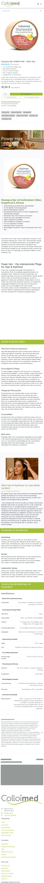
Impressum (4, 844)
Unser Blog (4, 825)
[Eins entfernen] (2, 94)
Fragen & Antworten (7, 830)
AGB (2, 849)
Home (3, 822)
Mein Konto (4, 868)
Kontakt (3, 854)
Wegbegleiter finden (7, 832)
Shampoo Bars (5, 10)
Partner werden (6, 835)
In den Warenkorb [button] (26, 94)
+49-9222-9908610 (10, 815)
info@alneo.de (8, 813)
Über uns (4, 878)
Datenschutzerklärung (8, 846)
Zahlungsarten (5, 871)
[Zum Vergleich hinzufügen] (32, 97)
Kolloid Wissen (5, 827)
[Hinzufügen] (8, 94)
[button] (41, 11)
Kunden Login (5, 865)
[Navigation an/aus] (41, 4)
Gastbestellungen (6, 876)
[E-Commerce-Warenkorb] (38, 4)
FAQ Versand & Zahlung (8, 857)
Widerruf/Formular (7, 852)
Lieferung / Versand (7, 873)
